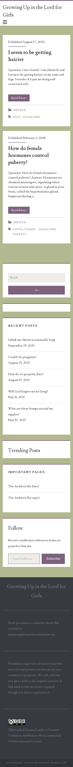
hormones (31, 117)
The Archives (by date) (23, 486)
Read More (20, 97)
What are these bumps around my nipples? (30, 411)
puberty (20, 234)
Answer (19, 110)
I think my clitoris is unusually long (31, 340)
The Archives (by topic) (24, 498)
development (24, 229)
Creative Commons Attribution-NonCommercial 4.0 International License (34, 735)
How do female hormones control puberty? (28, 155)
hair (16, 117)
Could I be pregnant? (22, 357)
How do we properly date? (25, 374)
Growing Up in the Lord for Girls (32, 11)
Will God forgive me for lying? (28, 391)
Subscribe (53, 558)
